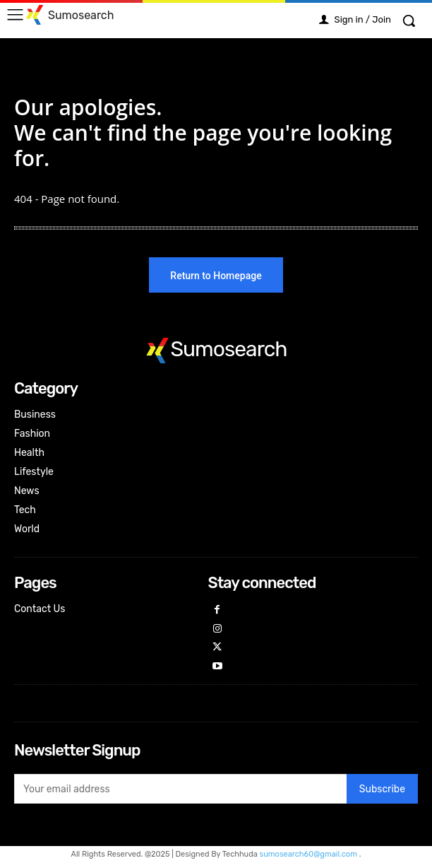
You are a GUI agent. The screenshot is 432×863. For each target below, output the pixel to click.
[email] (180, 789)
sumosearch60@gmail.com (309, 854)
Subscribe (382, 789)
